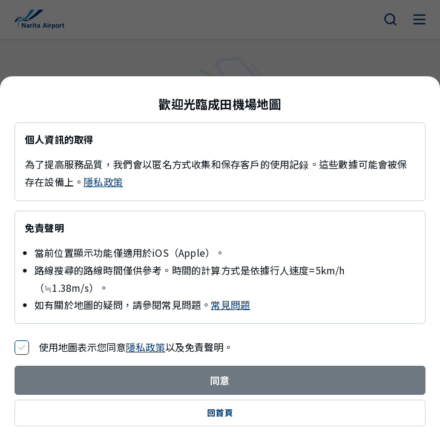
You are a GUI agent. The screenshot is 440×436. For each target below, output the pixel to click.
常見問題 (230, 304)
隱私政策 (103, 181)
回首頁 (220, 412)
